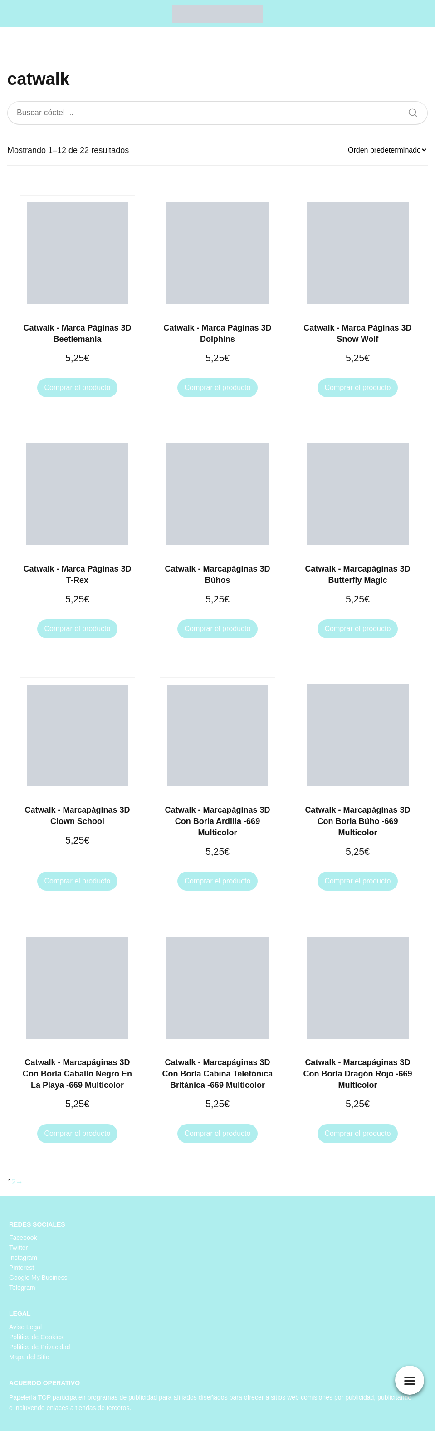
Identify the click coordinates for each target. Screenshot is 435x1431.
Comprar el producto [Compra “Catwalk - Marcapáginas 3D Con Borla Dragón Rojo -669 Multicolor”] (358, 1133)
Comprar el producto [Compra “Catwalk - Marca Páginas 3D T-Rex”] (77, 628)
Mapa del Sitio (29, 1357)
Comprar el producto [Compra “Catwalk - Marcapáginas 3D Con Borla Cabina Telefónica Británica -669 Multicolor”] (218, 1133)
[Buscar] (410, 110)
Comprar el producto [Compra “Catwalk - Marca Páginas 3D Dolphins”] (218, 387)
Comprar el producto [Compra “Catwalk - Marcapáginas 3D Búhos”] (218, 628)
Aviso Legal (25, 1327)
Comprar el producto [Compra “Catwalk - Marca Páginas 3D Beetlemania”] (77, 387)
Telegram (22, 1287)
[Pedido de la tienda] (387, 150)
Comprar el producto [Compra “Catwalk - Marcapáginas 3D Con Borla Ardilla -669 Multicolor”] (218, 881)
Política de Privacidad (39, 1347)
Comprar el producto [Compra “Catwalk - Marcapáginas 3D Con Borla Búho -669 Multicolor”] (358, 881)
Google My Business (38, 1277)
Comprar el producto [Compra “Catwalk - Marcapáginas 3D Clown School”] (77, 881)
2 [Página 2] (14, 1182)
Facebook (23, 1237)
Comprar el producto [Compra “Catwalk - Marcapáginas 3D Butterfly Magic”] (358, 628)
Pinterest (21, 1267)
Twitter (18, 1247)
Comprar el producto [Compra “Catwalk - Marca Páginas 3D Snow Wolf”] (358, 387)
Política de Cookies (36, 1337)
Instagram (23, 1257)
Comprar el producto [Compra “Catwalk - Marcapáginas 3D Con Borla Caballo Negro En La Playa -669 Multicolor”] (77, 1133)
